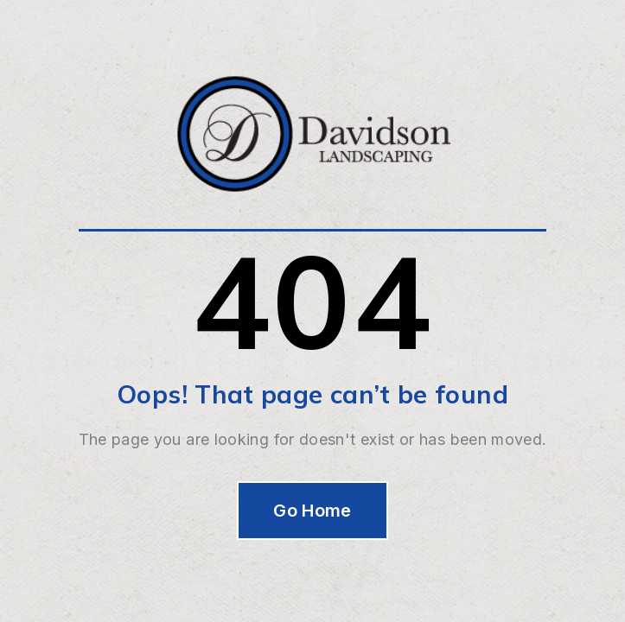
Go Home (312, 510)
